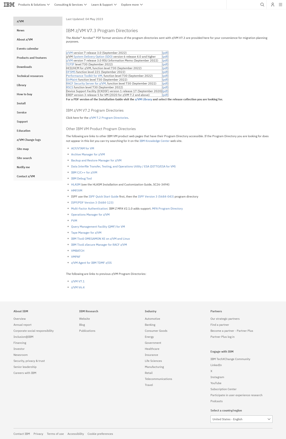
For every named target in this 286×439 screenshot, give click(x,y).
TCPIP (70, 64)
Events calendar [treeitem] (27, 48)
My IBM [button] (272, 6)
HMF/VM (76, 190)
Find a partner (219, 324)
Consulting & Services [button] (68, 4)
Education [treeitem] (23, 130)
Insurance (151, 355)
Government (153, 343)
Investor (19, 349)
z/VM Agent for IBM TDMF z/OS (91, 262)
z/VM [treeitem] (20, 21)
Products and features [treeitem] (32, 57)
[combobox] (246, 4)
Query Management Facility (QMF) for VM (98, 226)
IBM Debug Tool (81, 178)
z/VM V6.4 (78, 287)
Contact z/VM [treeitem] (26, 176)
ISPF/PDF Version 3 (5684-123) (92, 202)
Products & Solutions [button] (32, 4)
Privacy (38, 434)
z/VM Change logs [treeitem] (29, 140)
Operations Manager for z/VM (90, 214)
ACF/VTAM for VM (82, 148)
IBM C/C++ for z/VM (84, 172)
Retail (148, 373)
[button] (262, 4)
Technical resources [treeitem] (30, 76)
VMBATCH (77, 250)
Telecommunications (158, 379)
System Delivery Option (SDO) (93, 56)
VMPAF (75, 256)
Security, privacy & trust (29, 361)
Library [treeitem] (21, 85)
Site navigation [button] (280, 6)
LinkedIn (216, 365)
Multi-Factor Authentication (89, 208)
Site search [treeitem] (24, 158)
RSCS (69, 87)
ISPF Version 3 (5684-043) (156, 196)
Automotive (152, 318)
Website (84, 318)
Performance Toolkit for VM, (84, 76)
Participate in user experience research (236, 395)
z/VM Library (143, 99)
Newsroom (20, 355)
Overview (19, 318)
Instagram (217, 377)
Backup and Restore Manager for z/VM (96, 160)
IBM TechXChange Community (230, 359)
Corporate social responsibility (33, 330)
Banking (150, 324)
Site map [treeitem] (23, 149)
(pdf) (165, 53)
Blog (82, 324)
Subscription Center (223, 389)
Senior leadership (24, 367)
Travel (149, 385)
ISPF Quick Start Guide (104, 196)
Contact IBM (21, 434)
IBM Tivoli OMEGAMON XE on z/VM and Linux (100, 238)
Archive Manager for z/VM (88, 154)
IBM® (9, 4)
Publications (87, 330)
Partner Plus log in (222, 337)
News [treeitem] (20, 30)
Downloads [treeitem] (24, 67)
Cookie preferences (100, 434)
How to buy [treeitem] (24, 94)
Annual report (22, 324)
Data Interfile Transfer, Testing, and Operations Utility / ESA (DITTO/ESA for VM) (123, 166)
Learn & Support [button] (102, 4)
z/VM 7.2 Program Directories (108, 117)
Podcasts (216, 401)
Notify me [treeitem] (23, 167)
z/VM (69, 53)
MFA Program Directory (167, 208)
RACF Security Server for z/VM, (86, 83)
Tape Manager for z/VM (86, 232)
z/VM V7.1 (78, 281)
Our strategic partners (225, 318)
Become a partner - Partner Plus (231, 330)
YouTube (215, 383)
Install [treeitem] (21, 103)
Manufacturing (154, 367)
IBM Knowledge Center (155, 141)
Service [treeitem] (22, 112)
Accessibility (75, 434)
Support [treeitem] (22, 121)
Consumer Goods (156, 330)
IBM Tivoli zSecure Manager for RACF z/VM (99, 244)
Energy (149, 337)
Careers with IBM (24, 373)
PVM (74, 220)
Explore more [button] (130, 4)
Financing (19, 343)
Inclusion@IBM (23, 337)
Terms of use (55, 434)
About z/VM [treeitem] (25, 39)
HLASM (75, 184)
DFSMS (71, 72)
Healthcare (152, 349)
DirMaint (72, 79)
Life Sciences (153, 361)
